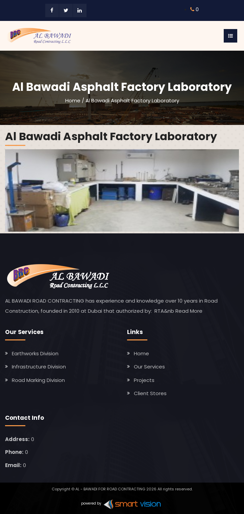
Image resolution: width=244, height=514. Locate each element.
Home (72, 100)
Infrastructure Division (39, 366)
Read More (188, 310)
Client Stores (150, 393)
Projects (144, 380)
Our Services (149, 366)
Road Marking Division (38, 380)
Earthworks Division (35, 353)
